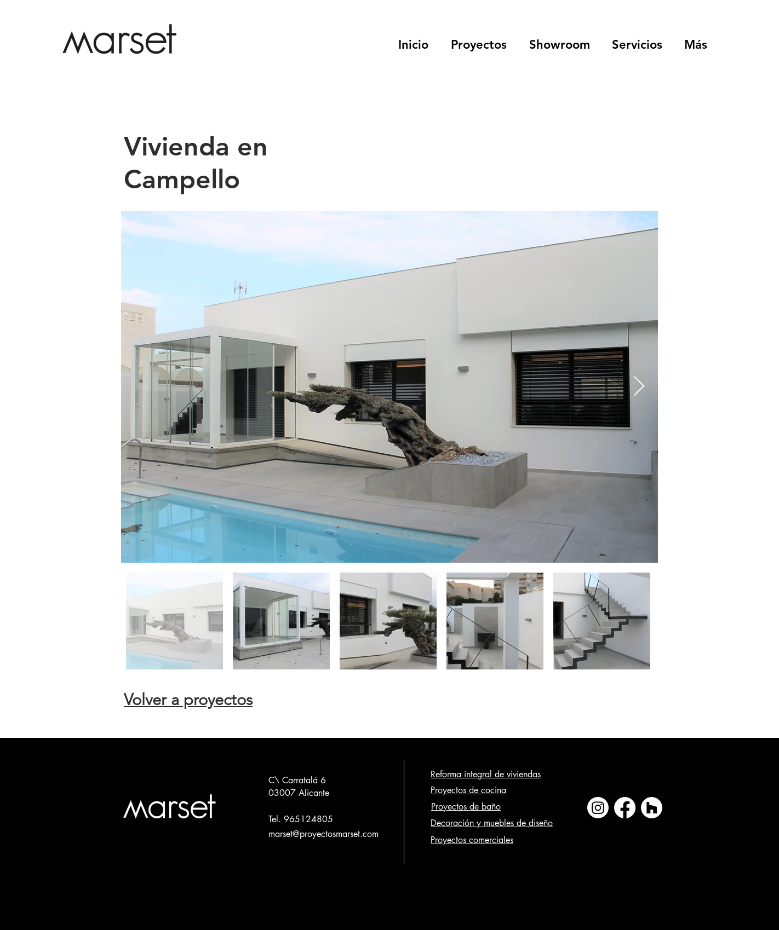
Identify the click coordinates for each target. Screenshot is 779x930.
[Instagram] (598, 807)
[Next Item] (639, 386)
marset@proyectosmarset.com (323, 834)
